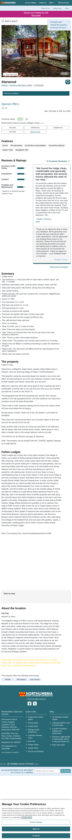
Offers (67, 8)
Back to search (11, 21)
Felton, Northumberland (22, 85)
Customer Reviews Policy (35, 736)
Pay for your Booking (36, 751)
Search (66, 771)
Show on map (35, 132)
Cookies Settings (36, 822)
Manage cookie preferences (33, 731)
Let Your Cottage (30, 3)
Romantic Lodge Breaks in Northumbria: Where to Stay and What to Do (61, 739)
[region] (36, 820)
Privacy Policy (33, 745)
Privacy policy (33, 723)
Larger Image (10, 74)
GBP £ (52, 3)
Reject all (36, 829)
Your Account (63, 3)
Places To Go (45, 8)
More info (31, 741)
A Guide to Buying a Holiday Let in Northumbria (59, 731)
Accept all (36, 835)
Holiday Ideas (57, 8)
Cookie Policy (33, 748)
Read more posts (58, 745)
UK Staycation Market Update (60, 718)
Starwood (8, 82)
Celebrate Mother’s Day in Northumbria (61, 724)
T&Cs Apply (36, 15)
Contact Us (42, 3)
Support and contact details (35, 718)
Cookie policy (33, 726)
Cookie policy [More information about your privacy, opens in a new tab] (27, 817)
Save (67, 82)
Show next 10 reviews (59, 267)
